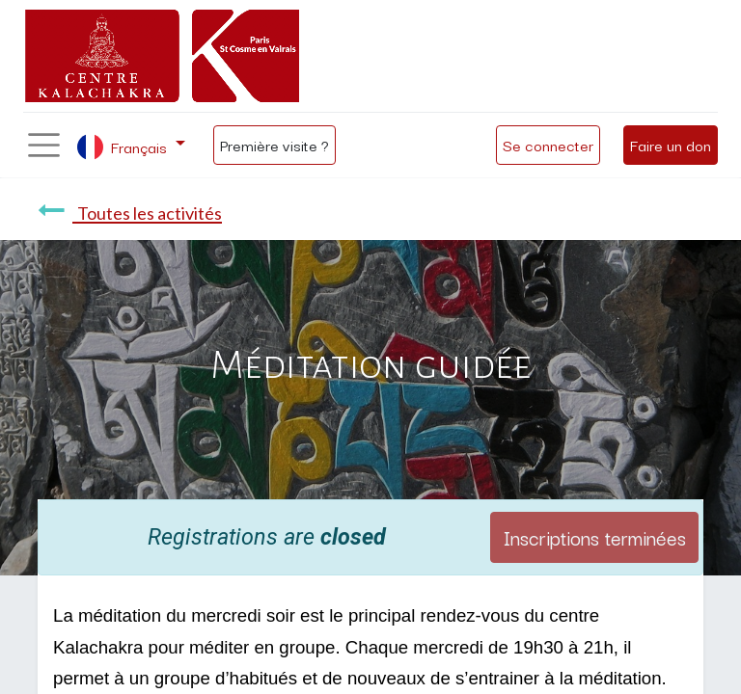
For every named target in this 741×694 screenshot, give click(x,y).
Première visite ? (274, 144)
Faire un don (670, 144)
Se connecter (548, 144)
